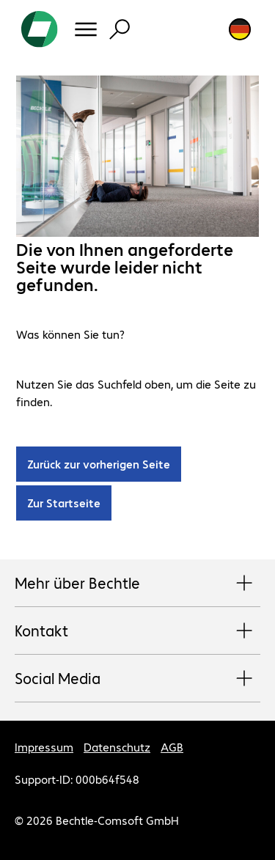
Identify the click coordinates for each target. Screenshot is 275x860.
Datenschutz (117, 746)
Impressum (44, 746)
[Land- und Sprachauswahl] (240, 29)
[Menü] (85, 29)
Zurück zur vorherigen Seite (98, 463)
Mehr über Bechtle (137, 584)
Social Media (137, 679)
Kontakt (137, 631)
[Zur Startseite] (40, 29)
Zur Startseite (63, 502)
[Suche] (119, 29)
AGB (172, 746)
